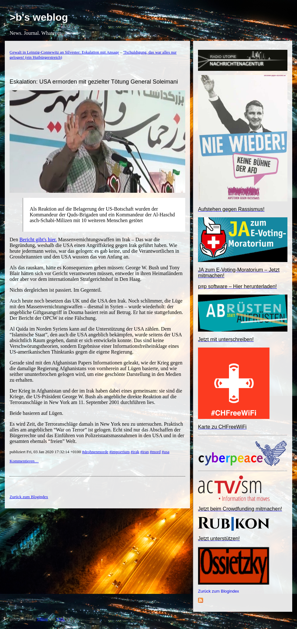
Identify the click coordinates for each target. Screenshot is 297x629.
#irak (135, 451)
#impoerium (119, 451)
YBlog (42, 619)
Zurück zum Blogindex (218, 591)
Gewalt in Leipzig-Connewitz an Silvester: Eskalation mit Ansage (64, 52)
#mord (155, 451)
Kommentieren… (24, 461)
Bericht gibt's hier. (38, 239)
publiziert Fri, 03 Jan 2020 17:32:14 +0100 (46, 451)
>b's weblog (39, 17)
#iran (144, 451)
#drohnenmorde (95, 451)
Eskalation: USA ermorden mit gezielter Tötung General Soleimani (94, 82)
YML (60, 619)
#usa (165, 451)
